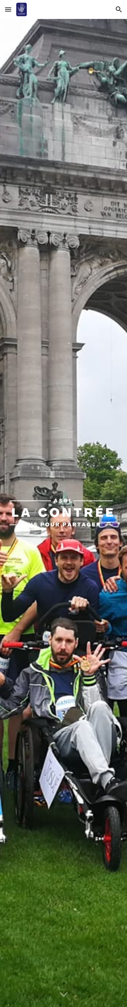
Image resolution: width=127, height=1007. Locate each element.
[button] (8, 9)
